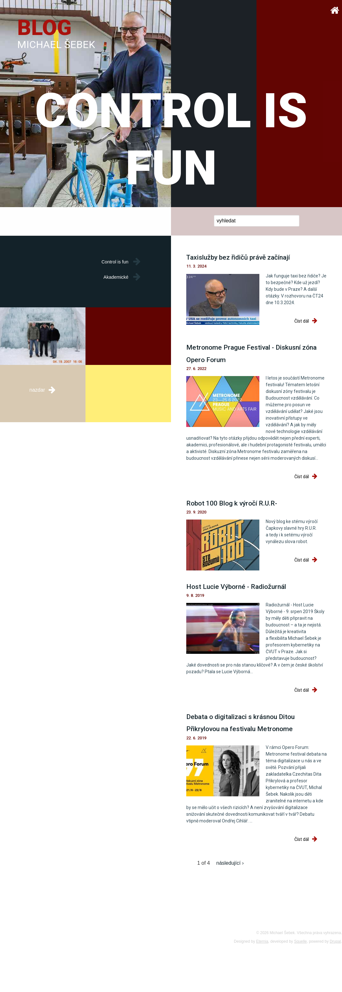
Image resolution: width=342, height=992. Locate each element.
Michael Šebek (56, 44)
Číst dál (310, 321)
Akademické (116, 277)
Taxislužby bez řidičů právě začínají (238, 257)
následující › (229, 863)
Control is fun (114, 261)
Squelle (300, 941)
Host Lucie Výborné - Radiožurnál (236, 586)
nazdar (43, 389)
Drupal (335, 941)
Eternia (262, 941)
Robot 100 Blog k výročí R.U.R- (231, 503)
